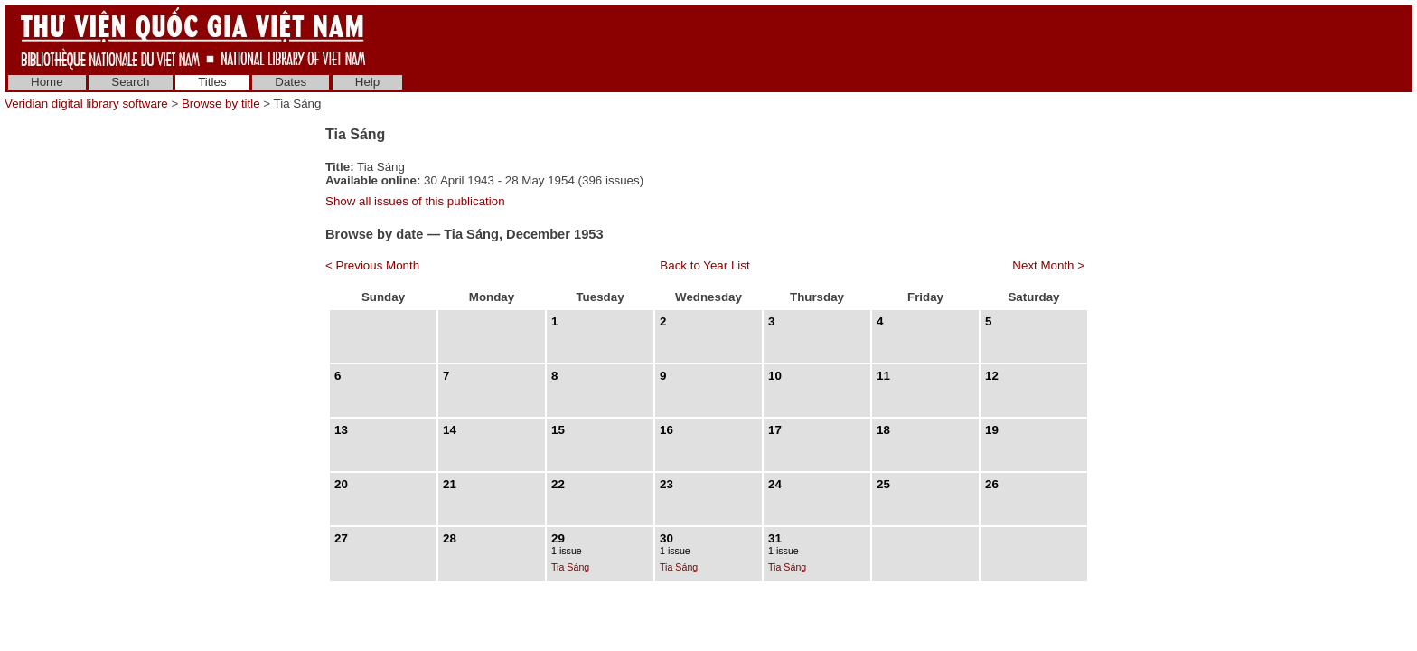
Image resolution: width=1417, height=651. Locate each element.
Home (47, 82)
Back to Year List (704, 265)
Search (130, 82)
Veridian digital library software (86, 103)
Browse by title (221, 103)
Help (367, 82)
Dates (290, 82)
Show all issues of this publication (415, 201)
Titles (212, 82)
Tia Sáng (570, 566)
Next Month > (1048, 265)
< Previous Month (372, 265)
